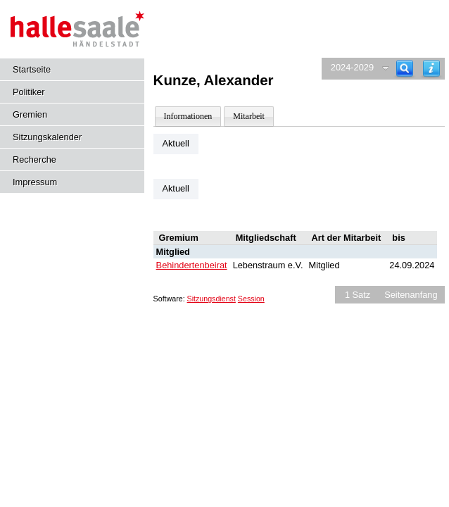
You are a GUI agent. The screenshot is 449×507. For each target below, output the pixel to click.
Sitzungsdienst (211, 298)
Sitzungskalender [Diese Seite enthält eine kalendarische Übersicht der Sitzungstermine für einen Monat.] (47, 137)
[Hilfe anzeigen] (431, 69)
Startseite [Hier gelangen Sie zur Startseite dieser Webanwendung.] (32, 69)
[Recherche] (404, 69)
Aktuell (175, 143)
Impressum (35, 182)
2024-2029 (352, 67)
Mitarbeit (249, 116)
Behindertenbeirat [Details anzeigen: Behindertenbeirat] (191, 265)
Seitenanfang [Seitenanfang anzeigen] (410, 294)
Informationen (188, 116)
